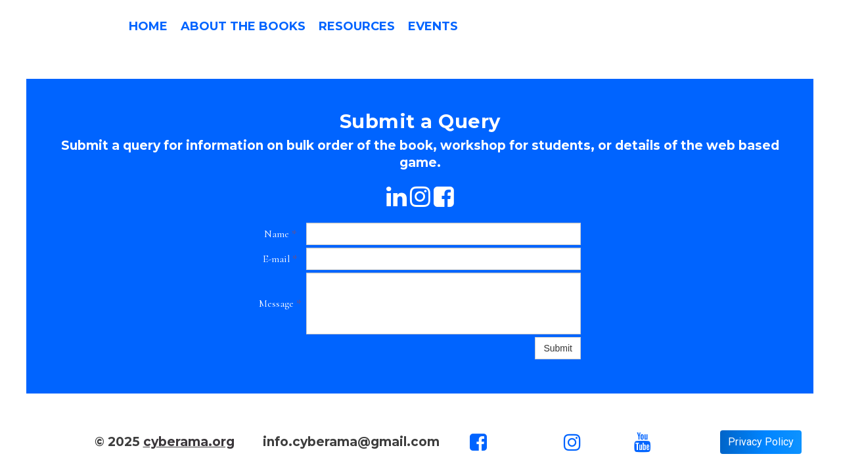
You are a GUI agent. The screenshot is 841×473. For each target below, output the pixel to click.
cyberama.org (189, 441)
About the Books (243, 26)
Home (148, 26)
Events (433, 26)
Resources (357, 26)
